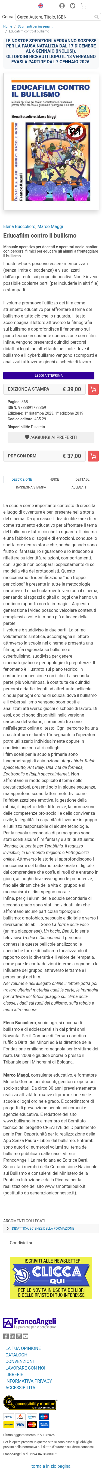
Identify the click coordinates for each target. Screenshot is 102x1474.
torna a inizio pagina (51, 1466)
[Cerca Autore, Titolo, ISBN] (54, 17)
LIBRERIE (14, 1374)
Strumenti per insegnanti (35, 26)
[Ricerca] (96, 17)
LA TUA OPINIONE (23, 1348)
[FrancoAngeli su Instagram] (19, 1337)
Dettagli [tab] (83, 479)
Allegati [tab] (79, 487)
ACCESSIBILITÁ (20, 1387)
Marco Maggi (50, 226)
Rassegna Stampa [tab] (31, 487)
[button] (39, 7)
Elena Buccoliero (19, 226)
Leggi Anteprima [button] (49, 376)
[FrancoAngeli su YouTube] (25, 1337)
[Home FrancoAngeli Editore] (18, 6)
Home (7, 26)
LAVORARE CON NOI (25, 1368)
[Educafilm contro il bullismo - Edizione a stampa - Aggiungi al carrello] (93, 389)
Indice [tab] (54, 479)
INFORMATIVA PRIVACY (28, 1381)
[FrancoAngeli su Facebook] (6, 1337)
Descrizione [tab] (22, 479)
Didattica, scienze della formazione (43, 1228)
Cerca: (8, 16)
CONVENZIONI (19, 1361)
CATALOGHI (17, 1355)
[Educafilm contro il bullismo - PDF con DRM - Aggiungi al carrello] (93, 456)
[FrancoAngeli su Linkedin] (12, 1337)
